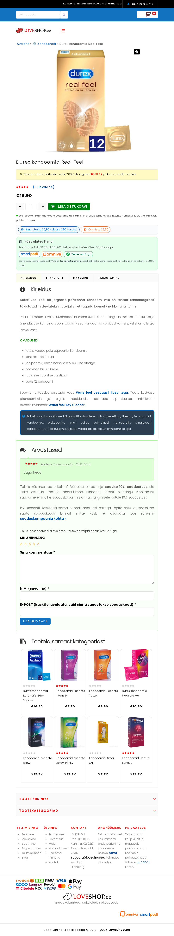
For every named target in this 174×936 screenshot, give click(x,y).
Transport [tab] (55, 278)
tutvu (113, 853)
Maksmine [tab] (81, 278)
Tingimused (57, 834)
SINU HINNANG (32, 537)
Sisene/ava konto (142, 4)
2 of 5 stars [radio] (25, 544)
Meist (52, 844)
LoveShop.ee (119, 930)
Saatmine (29, 844)
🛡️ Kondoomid (44, 44)
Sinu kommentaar (37, 552)
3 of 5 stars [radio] (29, 544)
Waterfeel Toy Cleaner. (67, 405)
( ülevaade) (44, 187)
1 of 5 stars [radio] (21, 544)
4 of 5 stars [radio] (34, 544)
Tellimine (28, 834)
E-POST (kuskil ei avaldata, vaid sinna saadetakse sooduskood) (78, 604)
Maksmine (29, 839)
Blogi (25, 857)
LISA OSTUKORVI (72, 206)
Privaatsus (56, 839)
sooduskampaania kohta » (43, 518)
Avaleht (23, 44)
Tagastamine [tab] (108, 278)
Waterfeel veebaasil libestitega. (102, 392)
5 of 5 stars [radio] (38, 544)
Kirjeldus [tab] (28, 278)
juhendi (143, 862)
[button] (137, 51)
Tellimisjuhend (31, 853)
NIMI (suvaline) (34, 588)
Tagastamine (31, 848)
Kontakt (54, 862)
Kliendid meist (59, 848)
